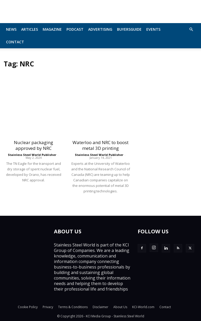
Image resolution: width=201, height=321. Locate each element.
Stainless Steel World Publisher (32, 155)
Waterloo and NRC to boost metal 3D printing (100, 145)
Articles (29, 29)
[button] (191, 29)
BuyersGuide (129, 29)
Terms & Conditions (73, 307)
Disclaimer (100, 307)
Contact (15, 41)
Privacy (48, 307)
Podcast (74, 29)
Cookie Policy (28, 307)
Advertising (100, 29)
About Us (120, 307)
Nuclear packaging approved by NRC (33, 145)
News (11, 29)
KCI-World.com (143, 307)
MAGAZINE (52, 29)
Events (153, 29)
